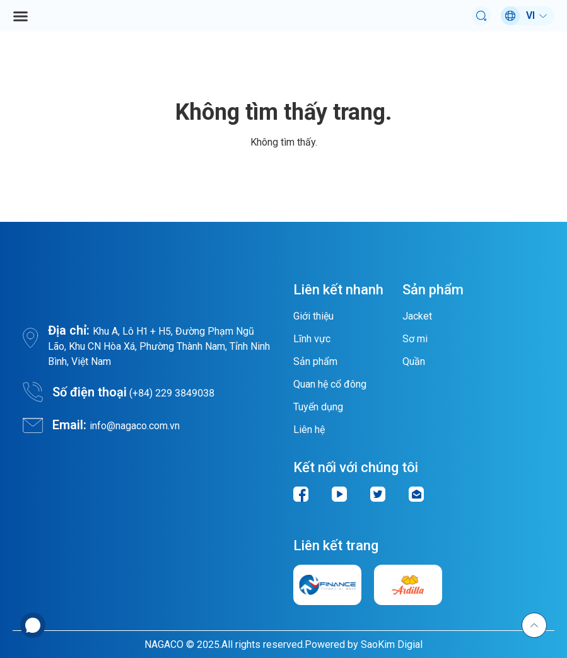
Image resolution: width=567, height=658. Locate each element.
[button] (20, 16)
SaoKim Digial (392, 644)
